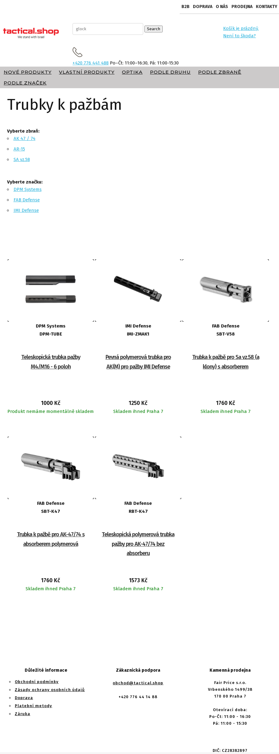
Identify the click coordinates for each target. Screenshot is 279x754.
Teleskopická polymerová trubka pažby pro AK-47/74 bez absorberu (138, 544)
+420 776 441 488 (91, 63)
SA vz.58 (22, 159)
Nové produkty (28, 72)
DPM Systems (28, 189)
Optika (132, 72)
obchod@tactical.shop (138, 683)
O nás (222, 6)
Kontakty (266, 6)
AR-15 (19, 149)
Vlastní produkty (87, 72)
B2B (185, 6)
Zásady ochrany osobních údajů (50, 689)
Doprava (202, 6)
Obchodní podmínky (37, 681)
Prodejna (241, 6)
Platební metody (33, 705)
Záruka (22, 713)
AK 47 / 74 (24, 138)
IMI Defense (26, 210)
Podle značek (25, 83)
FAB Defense (27, 200)
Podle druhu (170, 72)
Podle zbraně (219, 72)
